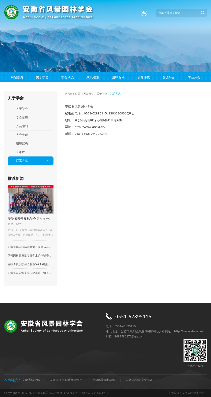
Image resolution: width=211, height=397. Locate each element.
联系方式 (22, 161)
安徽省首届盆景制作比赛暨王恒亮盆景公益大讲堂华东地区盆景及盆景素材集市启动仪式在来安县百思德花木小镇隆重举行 (30, 273)
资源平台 (168, 77)
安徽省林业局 (31, 380)
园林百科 (118, 77)
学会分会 (194, 77)
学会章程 (22, 117)
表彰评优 (143, 77)
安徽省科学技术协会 (139, 380)
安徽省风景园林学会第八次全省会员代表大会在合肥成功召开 (30, 247)
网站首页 (17, 77)
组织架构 (22, 143)
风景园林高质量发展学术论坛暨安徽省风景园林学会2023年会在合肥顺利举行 (30, 255)
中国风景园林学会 (104, 380)
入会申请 (22, 135)
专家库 (20, 152)
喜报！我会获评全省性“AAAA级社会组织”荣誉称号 (30, 264)
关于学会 (42, 77)
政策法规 (92, 77)
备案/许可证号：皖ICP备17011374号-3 (84, 393)
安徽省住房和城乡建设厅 (66, 380)
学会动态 (67, 77)
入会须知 (22, 126)
